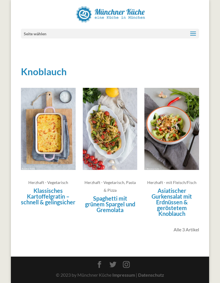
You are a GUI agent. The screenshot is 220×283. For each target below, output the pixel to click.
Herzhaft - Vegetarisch (48, 182)
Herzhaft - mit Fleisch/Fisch (172, 182)
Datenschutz (151, 275)
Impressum (123, 275)
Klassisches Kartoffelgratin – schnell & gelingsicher (48, 196)
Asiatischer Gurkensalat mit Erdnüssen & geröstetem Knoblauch (172, 202)
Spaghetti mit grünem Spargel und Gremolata (110, 204)
